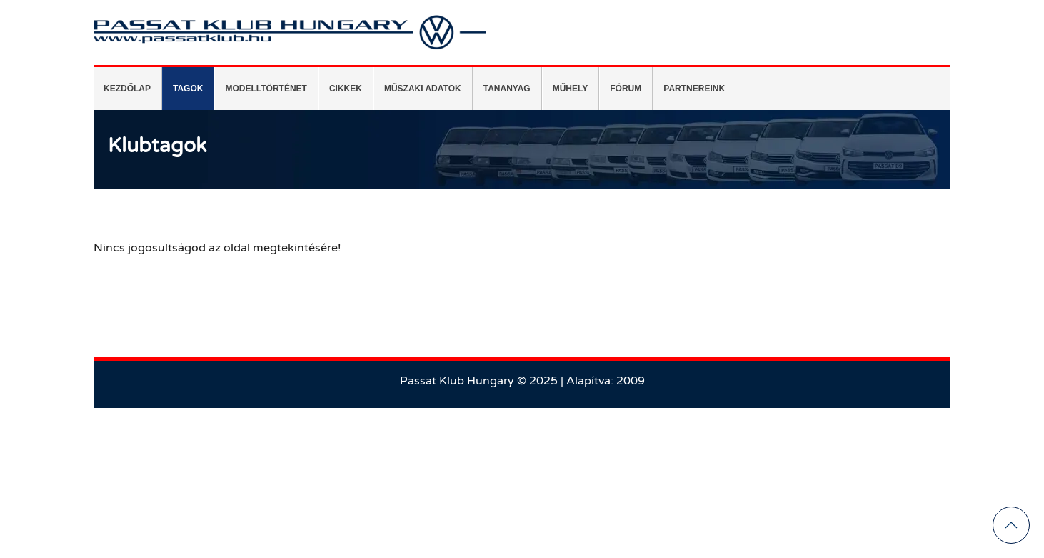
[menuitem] (128, 88)
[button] (1011, 525)
